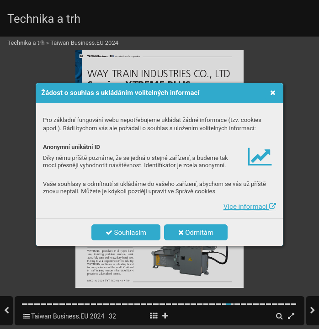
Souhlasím (126, 232)
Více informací (249, 206)
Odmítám (196, 232)
